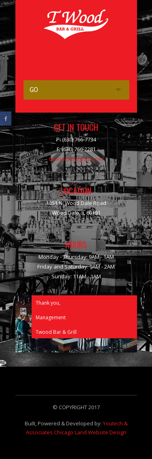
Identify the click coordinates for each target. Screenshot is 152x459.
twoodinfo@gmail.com (76, 158)
